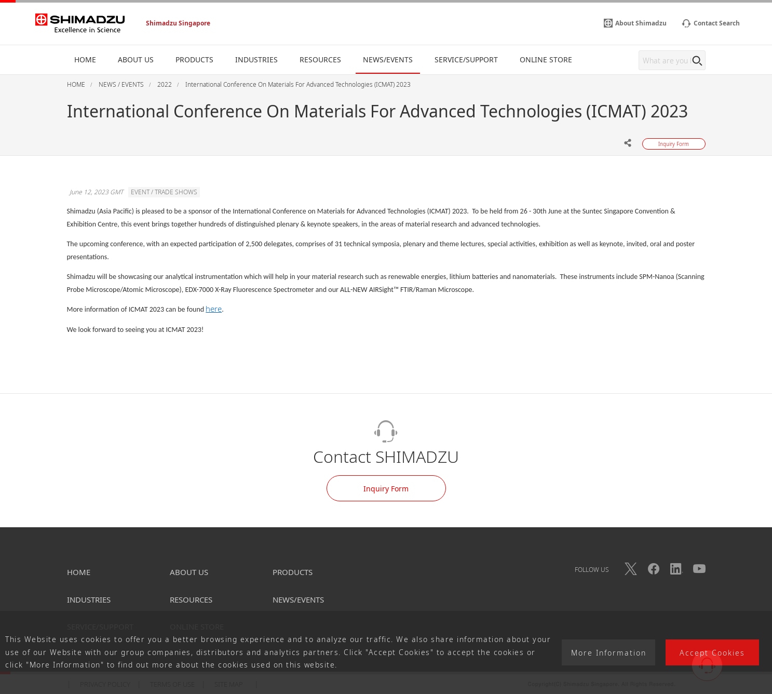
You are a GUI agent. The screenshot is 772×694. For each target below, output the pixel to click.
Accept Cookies (712, 653)
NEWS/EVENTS (298, 599)
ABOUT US (189, 572)
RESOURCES (191, 599)
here (214, 308)
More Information (608, 653)
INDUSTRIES (89, 599)
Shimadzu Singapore (178, 23)
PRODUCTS (293, 572)
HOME (78, 572)
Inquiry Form (386, 488)
